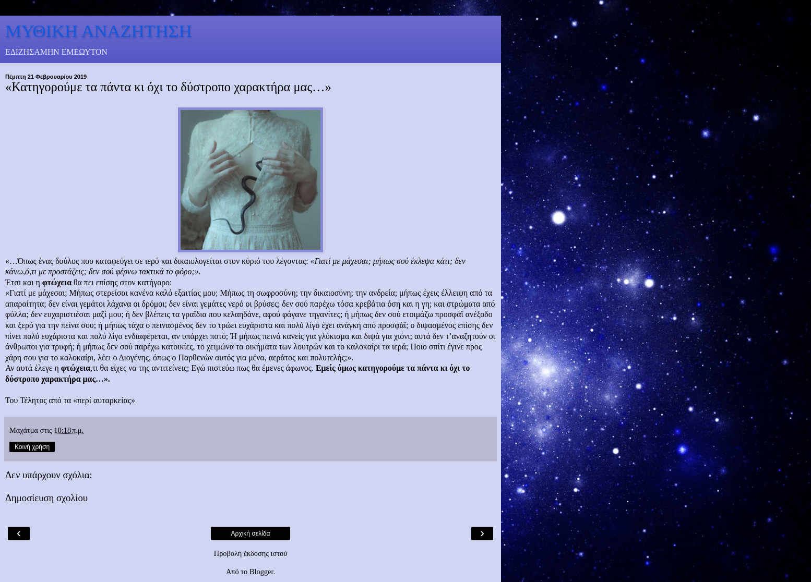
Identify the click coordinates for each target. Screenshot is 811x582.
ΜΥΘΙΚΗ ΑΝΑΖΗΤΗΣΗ (98, 31)
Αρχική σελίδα (250, 533)
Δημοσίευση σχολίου (46, 497)
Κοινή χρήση (32, 447)
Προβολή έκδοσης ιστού (251, 553)
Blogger (261, 571)
